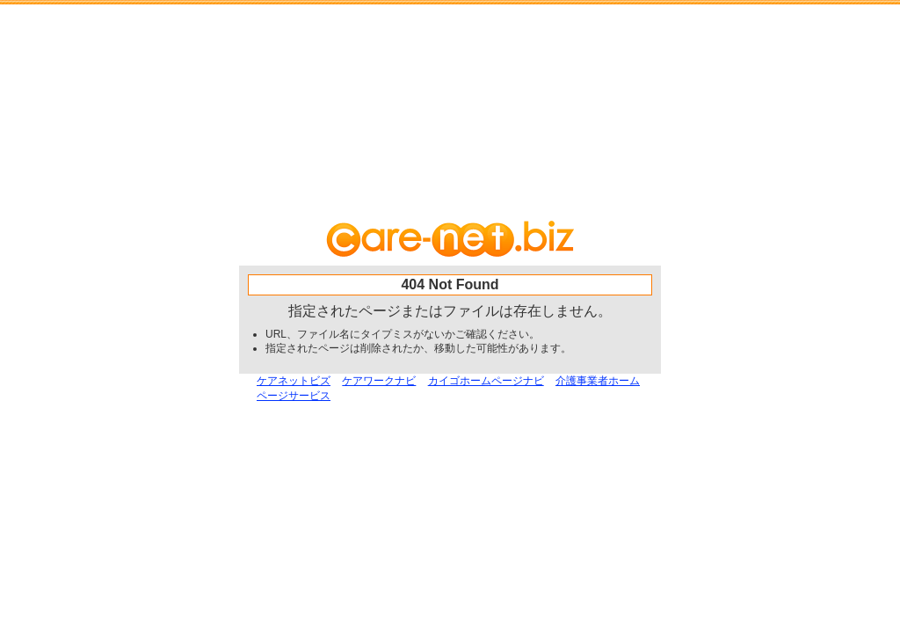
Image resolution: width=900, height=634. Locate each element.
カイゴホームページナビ (486, 381)
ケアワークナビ (379, 381)
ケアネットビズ (293, 381)
